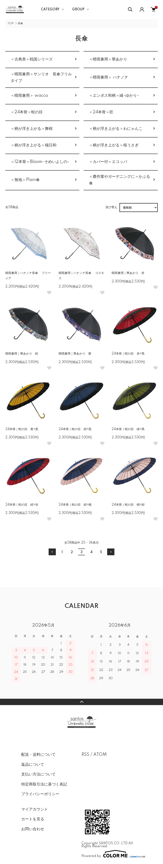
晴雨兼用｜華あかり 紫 (75, 353)
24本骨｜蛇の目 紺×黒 (75, 429)
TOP (10, 23)
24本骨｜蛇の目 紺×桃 (75, 504)
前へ (52, 551)
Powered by (112, 854)
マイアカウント (34, 809)
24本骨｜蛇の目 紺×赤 (21, 504)
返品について (32, 765)
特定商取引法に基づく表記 (44, 784)
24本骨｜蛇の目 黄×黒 (21, 429)
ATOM (100, 755)
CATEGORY (50, 9)
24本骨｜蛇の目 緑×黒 (128, 429)
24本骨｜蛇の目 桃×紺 (128, 504)
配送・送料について (38, 755)
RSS (85, 755)
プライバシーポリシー (40, 794)
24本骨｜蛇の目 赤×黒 (128, 353)
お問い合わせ (32, 829)
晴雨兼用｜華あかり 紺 (21, 353)
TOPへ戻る (81, 702)
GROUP (78, 9)
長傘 (20, 23)
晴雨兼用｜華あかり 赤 (128, 273)
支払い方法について (38, 774)
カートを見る (32, 819)
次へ (110, 551)
